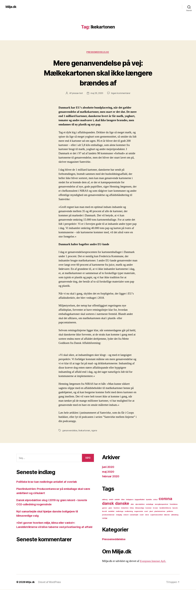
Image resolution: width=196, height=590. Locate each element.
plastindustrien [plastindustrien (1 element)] (159, 512)
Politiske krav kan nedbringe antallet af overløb (48, 482)
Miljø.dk (11, 6)
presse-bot (76, 93)
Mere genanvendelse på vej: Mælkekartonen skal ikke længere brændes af (98, 73)
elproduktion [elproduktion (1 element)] (140, 504)
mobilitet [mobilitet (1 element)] (111, 512)
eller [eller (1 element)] (132, 504)
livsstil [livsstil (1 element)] (104, 512)
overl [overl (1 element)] (146, 512)
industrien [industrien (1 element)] (124, 508)
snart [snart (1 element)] (141, 515)
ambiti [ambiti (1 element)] (111, 500)
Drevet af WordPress (49, 582)
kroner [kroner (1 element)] (155, 508)
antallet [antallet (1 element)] (117, 500)
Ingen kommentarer (121, 93)
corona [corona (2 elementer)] (165, 498)
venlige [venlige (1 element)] (104, 518)
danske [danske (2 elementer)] (122, 503)
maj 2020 (108, 472)
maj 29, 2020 (97, 93)
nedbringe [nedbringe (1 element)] (119, 512)
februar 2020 (111, 476)
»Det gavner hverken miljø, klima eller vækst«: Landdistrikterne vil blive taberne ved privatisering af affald (52, 527)
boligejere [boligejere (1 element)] (129, 500)
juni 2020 (108, 467)
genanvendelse (70, 430)
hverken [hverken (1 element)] (117, 508)
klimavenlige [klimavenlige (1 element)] (139, 508)
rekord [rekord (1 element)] (125, 515)
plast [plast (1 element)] (151, 512)
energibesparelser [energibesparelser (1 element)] (161, 504)
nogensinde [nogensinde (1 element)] (138, 512)
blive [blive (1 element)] (123, 500)
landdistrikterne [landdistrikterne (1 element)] (165, 508)
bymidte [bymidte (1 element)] (149, 500)
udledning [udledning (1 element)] (174, 515)
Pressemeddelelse (98, 52)
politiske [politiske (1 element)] (170, 512)
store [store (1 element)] (147, 515)
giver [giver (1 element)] (110, 508)
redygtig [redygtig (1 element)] (119, 515)
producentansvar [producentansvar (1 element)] (108, 515)
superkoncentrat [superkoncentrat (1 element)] (156, 515)
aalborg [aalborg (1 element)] (104, 500)
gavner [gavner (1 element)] (104, 508)
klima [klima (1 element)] (132, 508)
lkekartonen (85, 430)
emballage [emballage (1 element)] (149, 504)
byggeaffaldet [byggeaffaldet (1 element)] (140, 500)
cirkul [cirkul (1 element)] (155, 500)
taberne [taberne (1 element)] (167, 515)
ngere (95, 430)
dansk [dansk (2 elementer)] (108, 503)
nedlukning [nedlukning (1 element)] (129, 512)
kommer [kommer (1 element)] (148, 508)
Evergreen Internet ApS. (154, 561)
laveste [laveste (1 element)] (175, 508)
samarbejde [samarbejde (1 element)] (134, 515)
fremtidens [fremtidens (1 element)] (174, 504)
